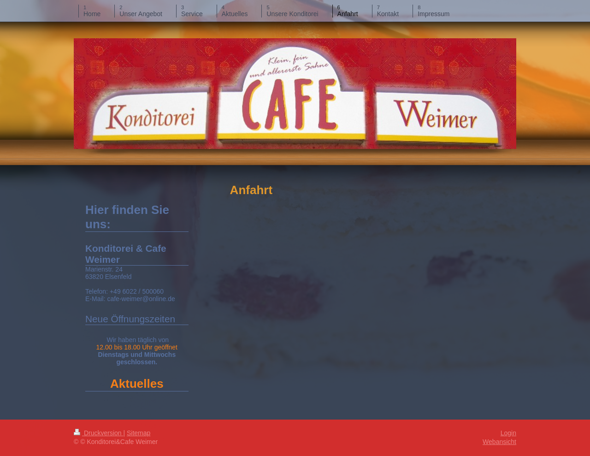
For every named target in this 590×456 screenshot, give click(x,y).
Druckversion (98, 433)
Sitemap (138, 433)
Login (508, 433)
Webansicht (499, 441)
